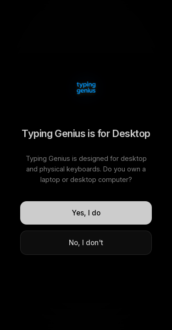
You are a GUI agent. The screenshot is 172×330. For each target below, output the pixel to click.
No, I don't (86, 242)
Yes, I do (86, 213)
